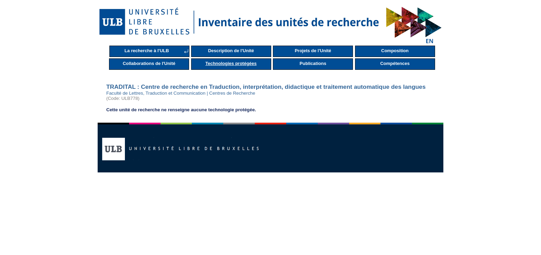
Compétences (395, 63)
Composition (395, 50)
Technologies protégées (231, 63)
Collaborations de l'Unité (149, 63)
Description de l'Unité (231, 50)
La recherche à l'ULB (147, 50)
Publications (312, 63)
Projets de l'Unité (313, 50)
